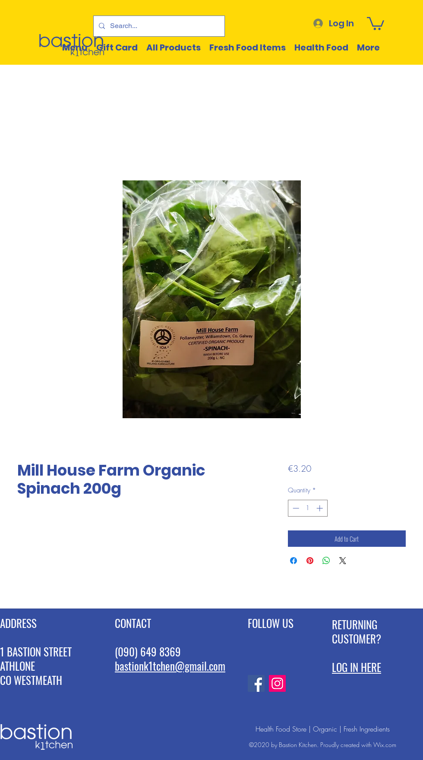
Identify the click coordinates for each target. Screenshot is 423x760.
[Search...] (158, 26)
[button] (375, 23)
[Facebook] (256, 683)
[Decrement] (295, 508)
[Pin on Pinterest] (310, 560)
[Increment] (320, 508)
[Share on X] (343, 560)
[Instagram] (277, 683)
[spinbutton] (307, 508)
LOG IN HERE (356, 667)
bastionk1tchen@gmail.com (170, 666)
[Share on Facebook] (293, 560)
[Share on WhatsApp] (326, 560)
